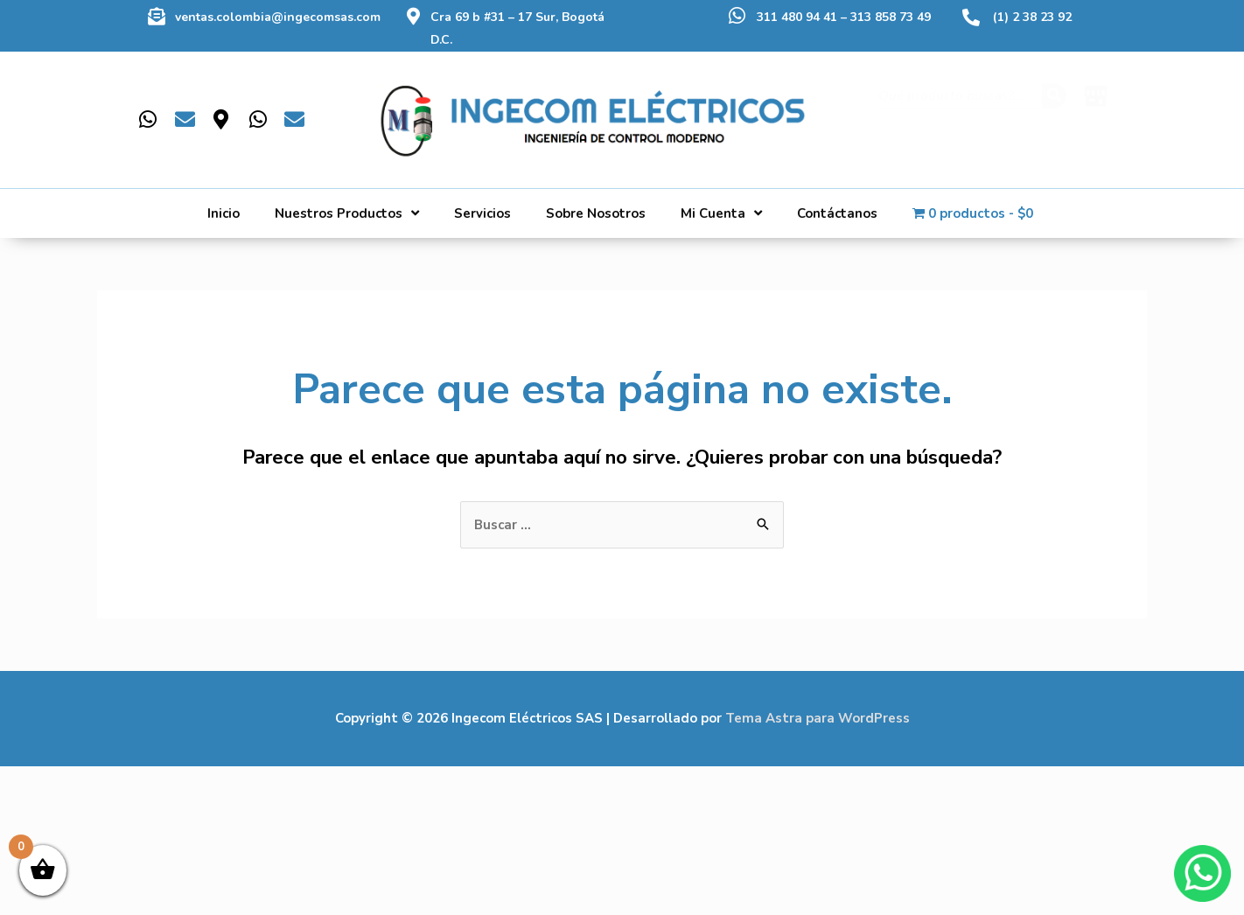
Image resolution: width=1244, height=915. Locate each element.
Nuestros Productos (347, 213)
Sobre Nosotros (596, 213)
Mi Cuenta (721, 213)
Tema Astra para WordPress (817, 718)
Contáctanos (837, 213)
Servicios (482, 213)
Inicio (223, 213)
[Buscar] (1054, 112)
